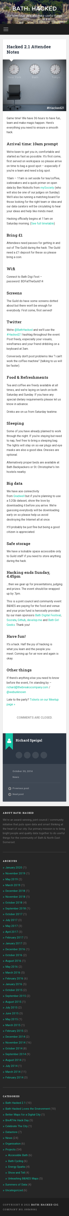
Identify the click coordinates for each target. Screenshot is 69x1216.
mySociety (47, 187)
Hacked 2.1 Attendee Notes (29, 49)
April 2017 (11, 931)
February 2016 (14, 978)
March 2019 (12, 885)
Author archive (19, 755)
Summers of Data (16, 1184)
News (16, 777)
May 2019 (11, 879)
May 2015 (11, 1019)
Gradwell (19, 496)
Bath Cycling (15, 1161)
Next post (18, 794)
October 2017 (13, 914)
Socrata (11, 620)
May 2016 (11, 966)
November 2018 (15, 896)
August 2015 (13, 1001)
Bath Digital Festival (48, 615)
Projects (10, 1149)
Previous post (21, 788)
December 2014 (15, 1036)
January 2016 (13, 984)
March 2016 (12, 972)
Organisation (13, 1143)
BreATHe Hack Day (17, 1120)
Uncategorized (14, 1190)
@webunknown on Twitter (43, 755)
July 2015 (11, 1007)
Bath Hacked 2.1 (15, 1103)
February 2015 (14, 1030)
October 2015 (13, 990)
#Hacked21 (14, 334)
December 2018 (15, 891)
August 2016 (13, 961)
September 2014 (15, 1054)
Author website (27, 755)
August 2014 (13, 1060)
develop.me (34, 620)
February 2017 (14, 937)
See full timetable (42, 223)
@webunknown (16, 692)
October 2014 (13, 1048)
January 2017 (13, 943)
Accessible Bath (18, 1155)
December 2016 (15, 949)
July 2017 (11, 920)
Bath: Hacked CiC (44, 1204)
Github (22, 620)
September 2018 (15, 908)
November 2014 (15, 1042)
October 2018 (13, 902)
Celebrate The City (16, 1126)
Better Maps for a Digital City (22, 1114)
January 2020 (13, 867)
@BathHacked (24, 330)
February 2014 (14, 1077)
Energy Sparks (16, 1166)
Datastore (11, 1132)
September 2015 (15, 996)
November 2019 (15, 873)
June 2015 (12, 1013)
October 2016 (13, 955)
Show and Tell (16, 1172)
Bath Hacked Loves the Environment (27, 1108)
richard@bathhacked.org (35, 755)
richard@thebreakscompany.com (27, 687)
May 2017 (11, 926)
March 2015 (12, 1025)
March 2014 (12, 1071)
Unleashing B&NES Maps (23, 1178)
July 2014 (11, 1066)
